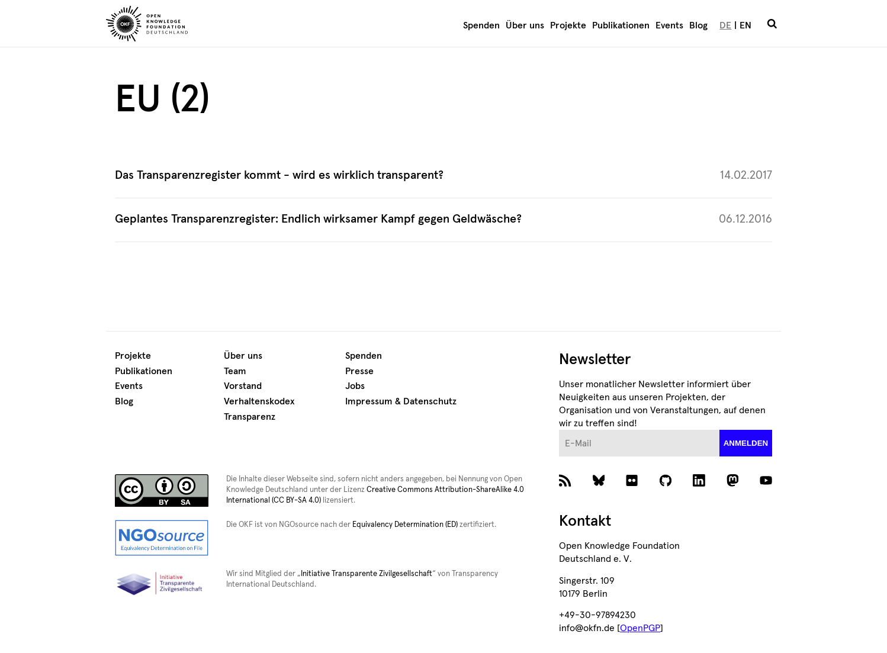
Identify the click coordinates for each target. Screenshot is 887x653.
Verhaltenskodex (259, 401)
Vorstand (243, 386)
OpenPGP (640, 628)
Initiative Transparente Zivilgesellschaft (366, 574)
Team (235, 371)
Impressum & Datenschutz (401, 401)
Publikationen (621, 25)
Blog (698, 25)
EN (745, 25)
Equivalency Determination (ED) (405, 525)
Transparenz (249, 417)
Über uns (525, 25)
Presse (359, 371)
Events (669, 25)
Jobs (355, 386)
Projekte (568, 25)
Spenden (481, 25)
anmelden (746, 443)
